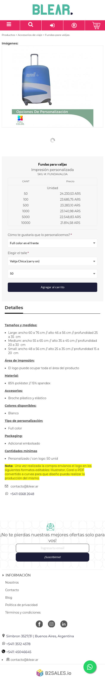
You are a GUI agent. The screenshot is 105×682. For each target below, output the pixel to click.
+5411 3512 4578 (16, 644)
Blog (8, 598)
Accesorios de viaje (30, 34)
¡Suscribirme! (52, 557)
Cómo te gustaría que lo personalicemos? (40, 235)
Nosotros (12, 582)
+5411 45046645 (16, 652)
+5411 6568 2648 (22, 494)
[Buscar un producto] (31, 25)
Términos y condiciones (23, 612)
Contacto (12, 590)
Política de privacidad (21, 605)
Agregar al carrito (52, 287)
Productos (8, 34)
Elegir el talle (18, 253)
